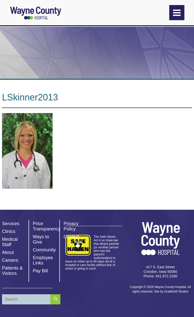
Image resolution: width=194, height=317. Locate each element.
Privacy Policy (71, 226)
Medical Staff (10, 242)
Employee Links (43, 260)
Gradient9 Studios (176, 291)
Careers (10, 260)
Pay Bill (40, 270)
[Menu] (176, 12)
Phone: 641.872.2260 (160, 276)
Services (10, 223)
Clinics (8, 231)
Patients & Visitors (12, 271)
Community (44, 249)
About (8, 252)
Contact (71, 236)
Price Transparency (46, 226)
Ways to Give (41, 239)
